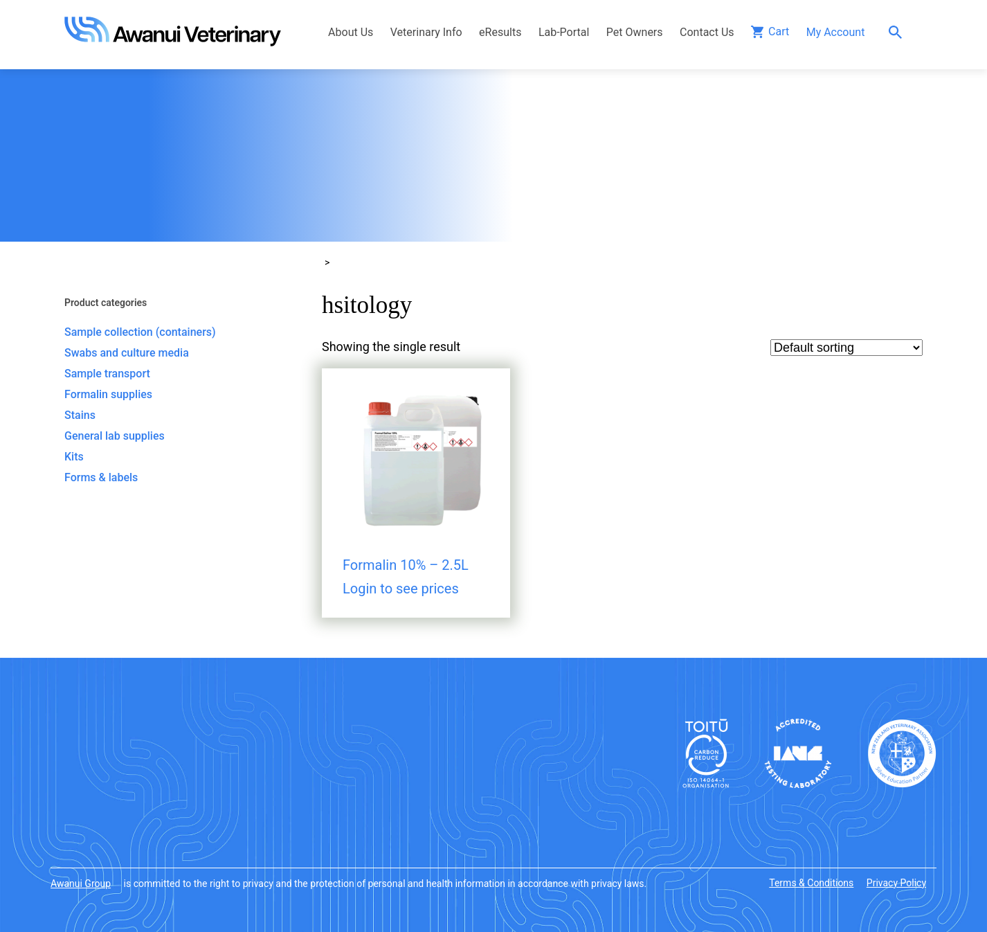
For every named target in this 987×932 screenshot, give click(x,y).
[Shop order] (846, 347)
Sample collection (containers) (140, 332)
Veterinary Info (426, 32)
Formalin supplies (108, 394)
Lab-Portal (563, 32)
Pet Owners (634, 32)
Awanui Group (81, 883)
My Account (835, 32)
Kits (74, 456)
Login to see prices (401, 588)
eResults (500, 32)
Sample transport (107, 373)
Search (899, 32)
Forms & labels (101, 477)
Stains (80, 415)
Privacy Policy (896, 882)
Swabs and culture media (126, 352)
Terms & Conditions (811, 882)
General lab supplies (114, 435)
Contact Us (707, 32)
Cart (778, 31)
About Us (350, 32)
